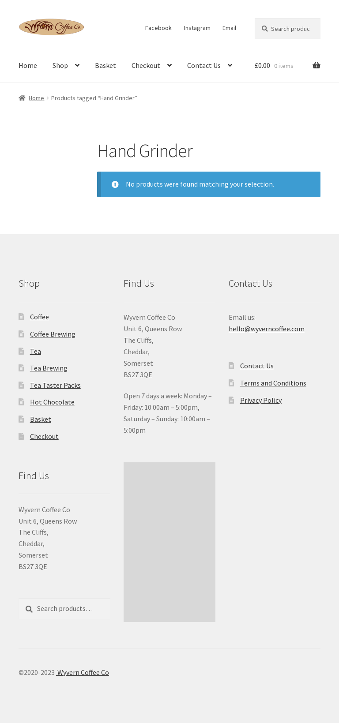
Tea (35, 351)
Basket (105, 65)
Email (229, 28)
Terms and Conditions (273, 382)
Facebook (158, 28)
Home (28, 65)
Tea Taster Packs (55, 385)
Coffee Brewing (52, 334)
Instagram (197, 28)
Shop (60, 65)
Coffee (39, 316)
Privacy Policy (261, 400)
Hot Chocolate (52, 401)
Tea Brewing (49, 367)
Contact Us (204, 65)
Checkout (146, 65)
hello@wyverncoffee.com (267, 328)
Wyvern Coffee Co (82, 672)
